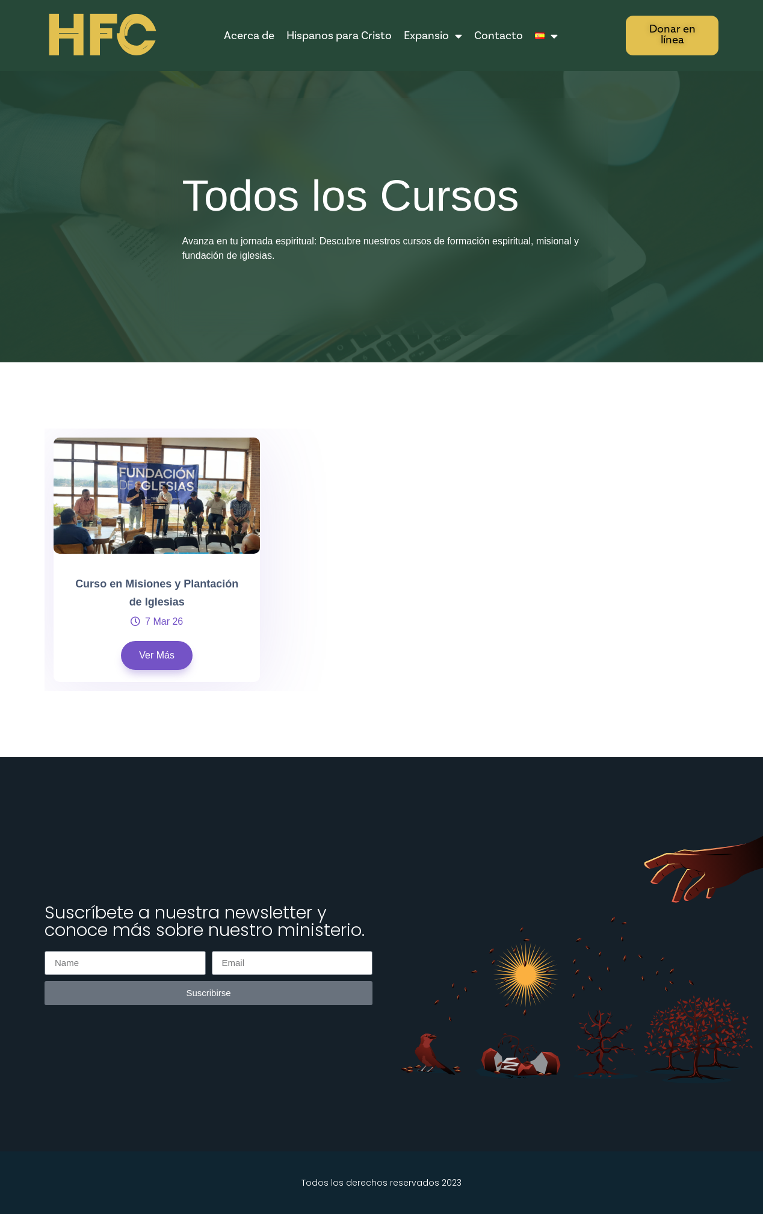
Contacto (498, 35)
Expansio (433, 36)
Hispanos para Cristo (339, 35)
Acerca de (249, 35)
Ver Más (157, 655)
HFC (100, 36)
